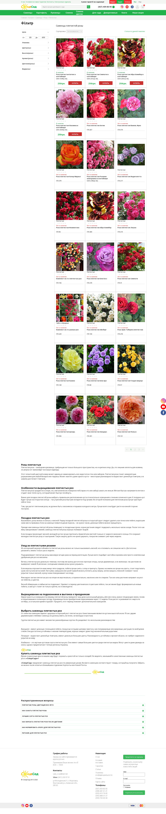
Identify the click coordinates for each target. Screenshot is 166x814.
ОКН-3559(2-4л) (61, 130)
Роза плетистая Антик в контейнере (66, 75)
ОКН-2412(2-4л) (92, 79)
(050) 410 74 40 (101, 793)
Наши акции (138, 12)
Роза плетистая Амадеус (97, 432)
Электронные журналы (62, 2)
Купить (75, 83)
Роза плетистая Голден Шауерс (130, 381)
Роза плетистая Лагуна (127, 228)
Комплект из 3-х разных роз (67, 330)
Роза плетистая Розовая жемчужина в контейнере (97, 178)
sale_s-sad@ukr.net (60, 774)
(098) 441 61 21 (101, 791)
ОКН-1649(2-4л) (61, 79)
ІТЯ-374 (120, 130)
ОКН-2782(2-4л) (92, 181)
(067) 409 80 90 (101, 789)
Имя (124, 772)
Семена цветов (79, 12)
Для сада (96, 12)
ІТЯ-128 (58, 385)
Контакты (50, 2)
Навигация (100, 753)
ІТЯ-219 (120, 232)
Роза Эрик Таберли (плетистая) (130, 330)
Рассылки (126, 785)
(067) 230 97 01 (61, 777)
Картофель (41, 12)
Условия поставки (32, 2)
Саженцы (28, 12)
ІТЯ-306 (58, 436)
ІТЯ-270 (89, 283)
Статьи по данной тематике (135, 31)
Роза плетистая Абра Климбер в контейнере (130, 75)
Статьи (127, 2)
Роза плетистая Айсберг (97, 330)
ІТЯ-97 (120, 385)
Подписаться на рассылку (134, 793)
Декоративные (110, 12)
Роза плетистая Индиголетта (129, 177)
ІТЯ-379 (58, 181)
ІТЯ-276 (120, 334)
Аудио (120, 2)
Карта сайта (100, 782)
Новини (126, 787)
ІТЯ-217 (120, 181)
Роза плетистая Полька (127, 432)
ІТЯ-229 (58, 334)
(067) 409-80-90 (105, 6)
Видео (112, 2)
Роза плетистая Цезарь (65, 432)
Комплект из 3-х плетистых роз (69, 279)
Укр (139, 2)
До (42, 37)
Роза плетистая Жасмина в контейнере (67, 126)
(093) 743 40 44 (101, 798)
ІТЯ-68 (89, 385)
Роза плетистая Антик (96, 125)
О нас (23, 2)
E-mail (125, 779)
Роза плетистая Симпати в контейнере (98, 75)
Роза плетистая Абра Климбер (99, 228)
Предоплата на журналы (134, 757)
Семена (69, 12)
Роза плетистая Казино (65, 381)
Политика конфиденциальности (102, 773)
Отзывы (98, 778)
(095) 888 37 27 (101, 795)
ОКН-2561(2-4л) (123, 79)
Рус (135, 2)
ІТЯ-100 (89, 334)
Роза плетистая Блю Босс (97, 279)
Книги (124, 12)
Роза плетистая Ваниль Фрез (129, 125)
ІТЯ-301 (89, 436)
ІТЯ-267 (89, 130)
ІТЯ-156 (58, 283)
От (29, 37)
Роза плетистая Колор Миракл (68, 177)
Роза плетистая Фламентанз (67, 228)
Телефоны (100, 785)
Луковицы (55, 12)
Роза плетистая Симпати (128, 279)
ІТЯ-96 (58, 232)
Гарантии (42, 2)
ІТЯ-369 (89, 232)
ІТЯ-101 (120, 436)
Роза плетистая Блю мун (97, 381)
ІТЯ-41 (120, 283)
